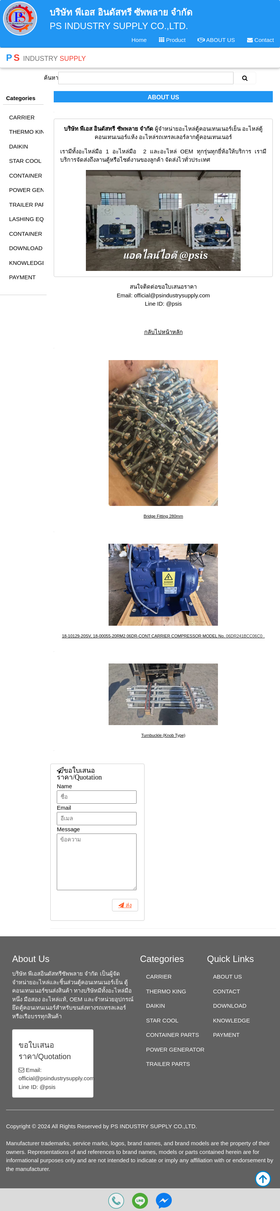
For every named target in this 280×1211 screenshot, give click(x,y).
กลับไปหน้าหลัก (163, 332)
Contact (260, 40)
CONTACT (226, 991)
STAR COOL (25, 161)
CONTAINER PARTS (26, 175)
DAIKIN (18, 146)
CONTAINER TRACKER (26, 233)
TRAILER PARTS (26, 204)
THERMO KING (26, 131)
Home (138, 40)
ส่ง (128, 905)
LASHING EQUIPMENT (26, 219)
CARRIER (22, 117)
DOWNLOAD (25, 248)
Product (172, 40)
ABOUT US (216, 40)
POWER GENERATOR (26, 190)
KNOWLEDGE (26, 263)
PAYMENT (22, 277)
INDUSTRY (46, 58)
